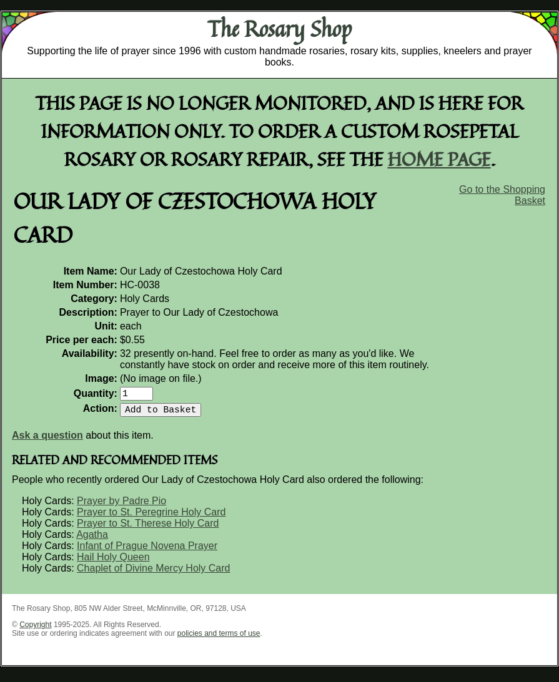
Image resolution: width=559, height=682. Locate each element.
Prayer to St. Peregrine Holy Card (151, 517)
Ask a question (47, 440)
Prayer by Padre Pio (121, 505)
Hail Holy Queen (113, 562)
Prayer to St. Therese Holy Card (148, 528)
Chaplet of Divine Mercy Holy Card (153, 573)
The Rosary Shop (279, 29)
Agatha (92, 539)
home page (439, 159)
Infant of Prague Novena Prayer (147, 550)
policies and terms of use (218, 638)
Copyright (35, 629)
